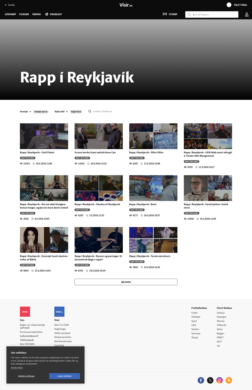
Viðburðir (221, 325)
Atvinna (220, 321)
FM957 (220, 338)
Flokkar (24, 14)
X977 (219, 342)
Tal (218, 346)
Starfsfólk (59, 346)
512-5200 (64, 325)
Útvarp (194, 338)
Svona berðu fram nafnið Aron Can (95, 152)
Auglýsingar (60, 329)
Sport (194, 321)
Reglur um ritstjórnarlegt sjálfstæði (32, 326)
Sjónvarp (195, 334)
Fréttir (194, 313)
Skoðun (195, 329)
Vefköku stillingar (26, 376)
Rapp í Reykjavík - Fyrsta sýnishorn (149, 256)
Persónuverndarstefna (31, 332)
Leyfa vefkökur (65, 376)
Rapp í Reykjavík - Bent (142, 204)
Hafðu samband (62, 333)
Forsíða (10, 5)
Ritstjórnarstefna (62, 337)
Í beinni (36, 14)
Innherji (221, 313)
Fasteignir (221, 317)
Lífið (193, 325)
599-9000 (29, 344)
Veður (220, 329)
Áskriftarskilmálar (63, 341)
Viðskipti (195, 317)
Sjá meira (126, 282)
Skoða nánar (17, 367)
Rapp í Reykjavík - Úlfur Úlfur (146, 152)
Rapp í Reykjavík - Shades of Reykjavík (97, 204)
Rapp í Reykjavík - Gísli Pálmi (37, 152)
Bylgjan (220, 334)
